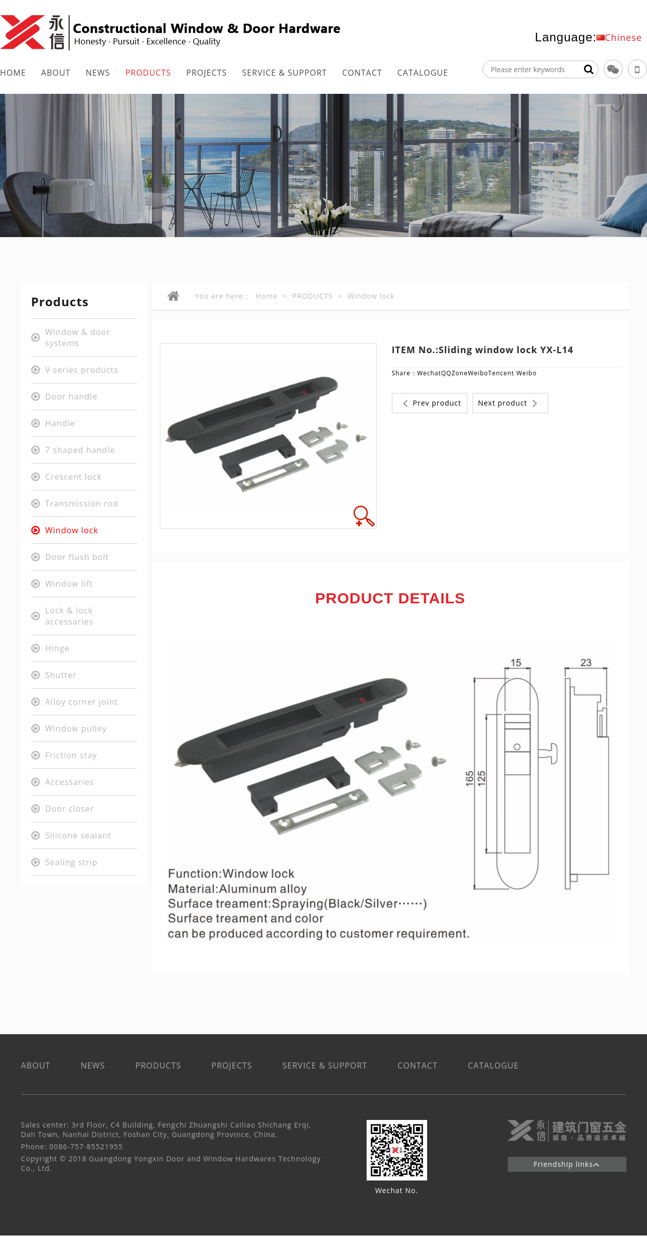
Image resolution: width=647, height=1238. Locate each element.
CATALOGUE (422, 72)
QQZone (454, 373)
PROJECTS (206, 72)
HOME (13, 72)
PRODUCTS (148, 72)
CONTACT (362, 72)
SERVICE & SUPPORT (284, 72)
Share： (404, 373)
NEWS (98, 72)
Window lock (371, 296)
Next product (508, 403)
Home (267, 296)
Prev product (432, 403)
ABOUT (56, 72)
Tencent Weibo (512, 373)
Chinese (623, 37)
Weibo (478, 373)
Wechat (429, 373)
